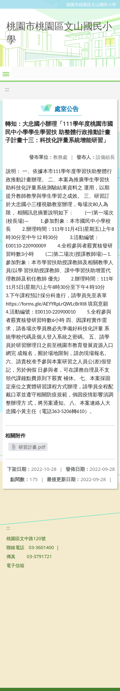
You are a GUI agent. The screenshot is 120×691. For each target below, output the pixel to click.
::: (56, 4)
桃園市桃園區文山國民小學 (91, 4)
